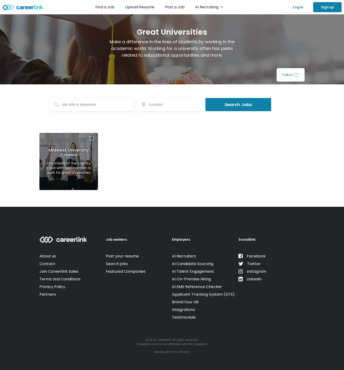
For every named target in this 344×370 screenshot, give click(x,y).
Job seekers (116, 239)
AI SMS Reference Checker (197, 286)
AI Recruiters (184, 256)
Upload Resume (139, 7)
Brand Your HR (185, 302)
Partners (47, 294)
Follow (291, 74)
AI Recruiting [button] (209, 7)
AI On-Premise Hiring (191, 279)
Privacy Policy (52, 286)
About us (47, 256)
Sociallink (246, 239)
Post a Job (175, 7)
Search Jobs (238, 105)
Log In (298, 7)
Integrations (183, 309)
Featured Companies (125, 271)
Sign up (327, 7)
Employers (181, 239)
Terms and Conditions (60, 279)
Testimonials (184, 317)
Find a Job (105, 7)
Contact (47, 264)
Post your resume (122, 256)
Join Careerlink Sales (58, 271)
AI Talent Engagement (193, 271)
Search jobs (117, 264)
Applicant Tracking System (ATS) (203, 294)
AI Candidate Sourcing (192, 264)
